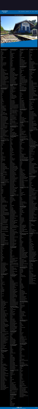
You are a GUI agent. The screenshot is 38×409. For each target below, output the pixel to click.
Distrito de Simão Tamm (32, 213)
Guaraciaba (2, 54)
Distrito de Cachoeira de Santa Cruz (5, 179)
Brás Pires (2, 145)
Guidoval (2, 250)
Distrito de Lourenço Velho (23, 388)
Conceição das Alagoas (12, 398)
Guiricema (2, 251)
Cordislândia (21, 307)
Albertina (21, 235)
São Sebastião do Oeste (22, 78)
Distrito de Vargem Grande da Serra (14, 74)
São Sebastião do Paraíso (22, 174)
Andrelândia (21, 346)
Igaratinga (21, 72)
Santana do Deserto (3, 305)
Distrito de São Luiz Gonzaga (23, 260)
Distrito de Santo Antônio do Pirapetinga (3, 173)
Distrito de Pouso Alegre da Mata (4, 73)
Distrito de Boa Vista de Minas (23, 87)
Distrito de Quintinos (31, 112)
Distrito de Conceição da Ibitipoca (4, 324)
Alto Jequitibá (2, 92)
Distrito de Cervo (21, 290)
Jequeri (1, 55)
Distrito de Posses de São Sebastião (24, 256)
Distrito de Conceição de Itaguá (13, 166)
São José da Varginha (12, 132)
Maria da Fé (21, 373)
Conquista (11, 399)
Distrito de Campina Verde (13, 384)
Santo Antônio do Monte (22, 76)
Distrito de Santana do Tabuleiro (4, 76)
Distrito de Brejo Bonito (31, 87)
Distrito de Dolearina (31, 89)
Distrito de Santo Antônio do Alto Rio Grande (24, 360)
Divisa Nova (21, 195)
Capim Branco (11, 55)
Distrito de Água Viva (3, 374)
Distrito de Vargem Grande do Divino (5, 212)
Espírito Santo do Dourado (23, 276)
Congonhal (21, 274)
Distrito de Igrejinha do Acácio (4, 269)
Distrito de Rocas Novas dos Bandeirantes (13, 261)
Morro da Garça (31, 243)
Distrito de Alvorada (3, 207)
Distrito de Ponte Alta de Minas (4, 209)
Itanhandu (21, 329)
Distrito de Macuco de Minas (32, 141)
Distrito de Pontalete (22, 230)
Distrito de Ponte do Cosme (32, 206)
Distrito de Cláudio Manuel (13, 287)
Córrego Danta (21, 52)
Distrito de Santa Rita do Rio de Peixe (14, 226)
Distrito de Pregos (3, 347)
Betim (10, 138)
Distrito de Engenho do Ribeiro (32, 275)
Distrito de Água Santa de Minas (4, 240)
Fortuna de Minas (12, 57)
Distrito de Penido (3, 322)
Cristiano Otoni (11, 312)
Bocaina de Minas (22, 348)
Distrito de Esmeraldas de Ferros (13, 225)
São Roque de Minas (22, 57)
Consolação (21, 368)
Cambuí (20, 273)
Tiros (29, 110)
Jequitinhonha (27, 11)
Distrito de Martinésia (12, 366)
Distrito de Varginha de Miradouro (4, 227)
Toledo (20, 289)
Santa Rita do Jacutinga (3, 304)
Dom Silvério (2, 53)
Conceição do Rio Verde (22, 327)
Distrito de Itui (2, 344)
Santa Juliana (30, 59)
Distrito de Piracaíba (12, 360)
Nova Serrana (21, 74)
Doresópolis (21, 53)
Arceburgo (21, 161)
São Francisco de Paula (22, 132)
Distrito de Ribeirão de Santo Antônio (5, 168)
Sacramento (30, 58)
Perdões (21, 116)
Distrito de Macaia (22, 133)
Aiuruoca (21, 345)
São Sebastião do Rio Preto (13, 97)
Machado (21, 197)
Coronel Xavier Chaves (31, 148)
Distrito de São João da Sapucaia (4, 375)
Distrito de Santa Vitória (12, 341)
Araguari (11, 346)
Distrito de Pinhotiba (3, 217)
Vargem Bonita (21, 59)
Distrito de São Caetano (12, 324)
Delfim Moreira (21, 370)
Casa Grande (11, 308)
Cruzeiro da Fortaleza (31, 72)
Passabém (11, 93)
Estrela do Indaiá (31, 265)
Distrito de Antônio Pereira (13, 294)
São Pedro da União (22, 173)
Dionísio (11, 202)
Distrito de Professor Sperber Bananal (3, 115)
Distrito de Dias (21, 382)
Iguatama (21, 54)
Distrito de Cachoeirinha (22, 60)
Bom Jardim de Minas (22, 349)
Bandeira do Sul (21, 237)
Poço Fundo (21, 199)
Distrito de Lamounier (22, 103)
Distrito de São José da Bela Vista (33, 128)
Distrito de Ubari (2, 272)
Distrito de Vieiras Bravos (22, 120)
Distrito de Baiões (22, 101)
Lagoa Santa (11, 148)
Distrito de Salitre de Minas (32, 93)
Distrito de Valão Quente (3, 385)
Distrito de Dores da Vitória (4, 228)
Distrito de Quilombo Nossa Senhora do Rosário (24, 232)
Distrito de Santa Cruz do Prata (23, 178)
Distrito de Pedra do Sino (32, 211)
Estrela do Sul (30, 74)
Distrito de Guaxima (12, 404)
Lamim (1, 151)
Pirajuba (11, 380)
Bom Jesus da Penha (22, 142)
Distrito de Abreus (3, 163)
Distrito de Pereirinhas (12, 325)
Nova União (11, 207)
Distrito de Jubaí (12, 405)
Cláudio (20, 69)
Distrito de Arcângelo (31, 166)
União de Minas (12, 383)
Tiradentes (30, 162)
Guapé (20, 215)
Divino (1, 188)
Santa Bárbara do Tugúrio (32, 188)
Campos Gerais (21, 211)
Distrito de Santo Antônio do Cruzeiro (33, 144)
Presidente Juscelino (31, 244)
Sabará (11, 156)
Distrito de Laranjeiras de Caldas (23, 253)
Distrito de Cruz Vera (22, 384)
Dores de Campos (31, 149)
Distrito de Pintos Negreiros (23, 389)
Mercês (1, 252)
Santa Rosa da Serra (31, 108)
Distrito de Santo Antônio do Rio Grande (13, 390)
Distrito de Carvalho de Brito (13, 190)
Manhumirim (2, 100)
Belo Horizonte (12, 137)
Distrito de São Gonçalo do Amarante (33, 167)
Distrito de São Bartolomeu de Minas (24, 177)
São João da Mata (22, 313)
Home (19, 11)
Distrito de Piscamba (3, 72)
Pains (20, 97)
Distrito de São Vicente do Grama (4, 74)
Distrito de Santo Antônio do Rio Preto (4, 230)
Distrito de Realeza (3, 124)
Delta (10, 400)
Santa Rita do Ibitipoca (3, 303)
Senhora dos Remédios (31, 189)
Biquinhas (30, 223)
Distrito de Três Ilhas (3, 312)
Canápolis (11, 348)
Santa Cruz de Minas (31, 158)
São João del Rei (31, 160)
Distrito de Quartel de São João (32, 283)
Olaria (1, 292)
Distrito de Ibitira (31, 281)
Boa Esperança (21, 208)
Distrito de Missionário (3, 164)
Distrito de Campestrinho (22, 250)
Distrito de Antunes (22, 86)
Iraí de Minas (30, 76)
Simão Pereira (2, 309)
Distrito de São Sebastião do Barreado (3, 349)
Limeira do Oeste (12, 379)
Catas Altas (11, 201)
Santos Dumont (2, 306)
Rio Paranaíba (30, 107)
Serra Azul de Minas (12, 98)
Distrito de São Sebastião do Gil (13, 326)
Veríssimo (11, 402)
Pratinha (30, 57)
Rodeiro (1, 255)
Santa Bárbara (11, 209)
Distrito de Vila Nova (3, 129)
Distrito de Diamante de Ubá (4, 270)
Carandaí (30, 184)
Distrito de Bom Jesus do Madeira (4, 219)
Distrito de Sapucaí (22, 259)
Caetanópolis (11, 54)
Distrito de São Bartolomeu (13, 305)
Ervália (1, 150)
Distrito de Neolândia (22, 105)
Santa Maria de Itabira (12, 210)
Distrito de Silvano (31, 96)
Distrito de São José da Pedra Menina (5, 213)
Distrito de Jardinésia (12, 362)
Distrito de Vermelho (3, 238)
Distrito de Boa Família (3, 234)
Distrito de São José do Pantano (23, 298)
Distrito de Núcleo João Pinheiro (13, 75)
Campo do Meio (21, 210)
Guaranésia (21, 163)
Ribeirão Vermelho (31, 140)
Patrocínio (30, 78)
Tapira (30, 60)
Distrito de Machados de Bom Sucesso (23, 134)
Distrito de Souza (12, 272)
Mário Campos (11, 149)
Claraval (20, 146)
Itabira (11, 204)
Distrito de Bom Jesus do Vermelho (5, 333)
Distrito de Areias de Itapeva (23, 296)
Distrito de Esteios (31, 279)
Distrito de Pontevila (22, 102)
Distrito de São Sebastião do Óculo (4, 77)
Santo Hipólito (30, 245)
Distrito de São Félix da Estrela (32, 91)
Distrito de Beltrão (31, 247)
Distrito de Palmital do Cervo (23, 226)
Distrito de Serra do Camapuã (13, 327)
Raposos (11, 153)
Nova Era (11, 206)
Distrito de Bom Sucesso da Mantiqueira (23, 385)
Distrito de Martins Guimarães (32, 278)
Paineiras (30, 226)
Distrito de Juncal (22, 295)
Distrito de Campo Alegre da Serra (33, 124)
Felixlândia (30, 239)
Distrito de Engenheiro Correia (13, 296)
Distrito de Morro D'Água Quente (14, 220)
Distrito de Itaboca (3, 335)
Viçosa (1, 162)
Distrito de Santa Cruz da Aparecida (24, 180)
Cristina (20, 369)
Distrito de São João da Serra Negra (33, 95)
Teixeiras (2, 161)
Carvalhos (21, 350)
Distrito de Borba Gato (12, 223)
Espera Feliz (2, 189)
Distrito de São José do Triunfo (4, 180)
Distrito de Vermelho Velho (4, 79)
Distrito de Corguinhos (22, 61)
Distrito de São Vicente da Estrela (4, 78)
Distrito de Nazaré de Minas (32, 143)
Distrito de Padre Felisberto (4, 166)
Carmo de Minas (21, 325)
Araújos (30, 262)
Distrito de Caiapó (3, 384)
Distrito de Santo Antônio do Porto (33, 164)
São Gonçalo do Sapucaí (22, 312)
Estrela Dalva (2, 356)
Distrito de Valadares (3, 323)
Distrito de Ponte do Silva (3, 122)
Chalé (1, 95)
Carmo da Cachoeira (22, 212)
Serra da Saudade (31, 274)
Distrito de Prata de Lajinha (4, 120)
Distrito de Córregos (12, 101)
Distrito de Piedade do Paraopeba (14, 167)
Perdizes (30, 56)
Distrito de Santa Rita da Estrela (32, 90)
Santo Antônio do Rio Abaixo (13, 96)
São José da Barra (22, 155)
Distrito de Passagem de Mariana (13, 291)
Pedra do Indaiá (21, 98)
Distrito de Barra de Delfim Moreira (24, 387)
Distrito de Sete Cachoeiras (13, 229)
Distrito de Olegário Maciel (23, 394)
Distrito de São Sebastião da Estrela (24, 138)
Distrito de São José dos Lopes (4, 326)
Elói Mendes (21, 214)
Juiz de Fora (2, 287)
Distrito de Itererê (22, 396)
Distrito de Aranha (12, 165)
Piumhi (20, 56)
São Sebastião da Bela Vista (23, 315)
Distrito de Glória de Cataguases (4, 370)
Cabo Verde (21, 162)
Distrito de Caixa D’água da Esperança (32, 173)
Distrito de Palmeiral (22, 251)
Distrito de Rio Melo (3, 177)
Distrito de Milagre (22, 181)
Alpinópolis (21, 141)
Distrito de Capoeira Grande (13, 134)
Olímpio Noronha (22, 332)
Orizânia (1, 196)
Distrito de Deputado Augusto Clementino (13, 119)
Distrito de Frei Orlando (31, 229)
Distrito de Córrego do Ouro (23, 225)
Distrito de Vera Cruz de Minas (13, 188)
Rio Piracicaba (11, 208)
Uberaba (11, 401)
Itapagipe (11, 377)
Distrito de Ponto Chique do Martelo (33, 207)
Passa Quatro (21, 333)
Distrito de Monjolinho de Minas (32, 114)
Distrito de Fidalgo (12, 186)
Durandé (2, 96)
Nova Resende (21, 172)
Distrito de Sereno (3, 371)
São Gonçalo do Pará (22, 77)
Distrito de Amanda (12, 72)
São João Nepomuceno (3, 307)
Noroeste (36, 11)
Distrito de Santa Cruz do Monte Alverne (4, 225)
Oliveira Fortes (2, 293)
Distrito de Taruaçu (3, 346)
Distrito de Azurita (12, 183)
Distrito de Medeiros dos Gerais (13, 271)
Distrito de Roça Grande (3, 345)
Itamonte (21, 328)
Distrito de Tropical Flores (22, 297)
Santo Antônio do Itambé (13, 95)
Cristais (20, 115)
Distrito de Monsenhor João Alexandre (23, 83)
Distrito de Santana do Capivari (23, 342)
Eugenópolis (2, 190)
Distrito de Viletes (2, 211)
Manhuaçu (2, 99)
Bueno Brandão (21, 271)
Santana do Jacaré (22, 117)
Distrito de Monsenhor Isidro (13, 328)
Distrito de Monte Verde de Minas (4, 321)
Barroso (30, 181)
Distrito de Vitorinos (3, 165)
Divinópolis (21, 71)
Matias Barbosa (2, 291)
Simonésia (2, 111)
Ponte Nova (2, 58)
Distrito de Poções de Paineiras (32, 230)
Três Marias (30, 228)
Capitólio (21, 144)
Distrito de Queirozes (3, 218)
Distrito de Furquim (12, 288)
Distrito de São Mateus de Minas (23, 293)
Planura (11, 381)
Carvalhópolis (21, 193)
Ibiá (29, 53)
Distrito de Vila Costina (22, 106)
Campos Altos (30, 52)
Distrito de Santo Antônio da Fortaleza (13, 228)
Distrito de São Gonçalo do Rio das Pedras (14, 123)
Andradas (21, 236)
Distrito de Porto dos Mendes (23, 118)
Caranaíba (30, 183)
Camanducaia (21, 272)
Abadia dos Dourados (31, 61)
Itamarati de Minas (3, 357)
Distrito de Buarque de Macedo (13, 323)
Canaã (1, 147)
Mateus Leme (11, 150)
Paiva (1, 294)
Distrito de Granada (3, 112)
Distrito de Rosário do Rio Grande (33, 142)
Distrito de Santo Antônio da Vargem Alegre (14, 264)
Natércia (21, 309)
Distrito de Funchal (31, 126)
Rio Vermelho (11, 94)
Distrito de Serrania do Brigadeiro (4, 226)
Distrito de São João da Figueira (4, 118)
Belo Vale (11, 248)
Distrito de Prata (12, 361)
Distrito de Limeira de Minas (32, 113)
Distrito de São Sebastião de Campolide (32, 195)
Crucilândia (11, 250)
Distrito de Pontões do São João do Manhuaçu (4, 136)
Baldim (11, 52)
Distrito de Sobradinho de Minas (23, 229)
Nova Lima (11, 151)
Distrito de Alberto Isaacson (32, 280)
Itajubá (20, 372)
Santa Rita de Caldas (22, 248)
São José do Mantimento (3, 110)
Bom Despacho (31, 263)
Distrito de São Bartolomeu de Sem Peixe (4, 85)
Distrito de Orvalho (3, 328)
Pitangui (11, 131)
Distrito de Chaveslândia (12, 342)
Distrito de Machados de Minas (13, 269)
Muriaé (1, 195)
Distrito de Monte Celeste (3, 268)
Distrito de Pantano (22, 294)
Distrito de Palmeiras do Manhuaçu (4, 123)
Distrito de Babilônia (22, 156)
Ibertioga (30, 186)
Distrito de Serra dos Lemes (23, 176)
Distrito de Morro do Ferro (23, 137)
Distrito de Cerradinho (22, 119)
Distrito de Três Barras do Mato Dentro (13, 113)
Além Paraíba (2, 352)
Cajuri (1, 146)
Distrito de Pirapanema (3, 237)
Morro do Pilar (11, 92)
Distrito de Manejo (3, 327)
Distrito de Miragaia (3, 271)
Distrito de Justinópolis (12, 189)
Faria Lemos (2, 191)
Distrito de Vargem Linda (13, 244)
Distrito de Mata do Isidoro (23, 390)
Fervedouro (2, 192)
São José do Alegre (22, 314)
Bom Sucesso (21, 123)
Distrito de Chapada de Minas (32, 88)
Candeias (21, 114)
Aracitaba (2, 275)
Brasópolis (21, 367)
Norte (30, 11)
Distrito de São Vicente (12, 73)
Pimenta (20, 99)
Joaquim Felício (31, 241)
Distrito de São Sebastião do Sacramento (3, 128)
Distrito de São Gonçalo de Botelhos (24, 252)
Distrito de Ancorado (3, 239)
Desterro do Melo (31, 185)
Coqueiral (21, 213)
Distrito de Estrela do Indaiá (32, 276)
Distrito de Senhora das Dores (32, 204)
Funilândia (11, 58)
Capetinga (21, 143)
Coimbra (1, 149)
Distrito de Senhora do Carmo (13, 231)
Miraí (1, 194)
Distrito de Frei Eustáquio (22, 227)
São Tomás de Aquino (22, 175)
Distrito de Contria (31, 248)
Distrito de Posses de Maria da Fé (23, 391)
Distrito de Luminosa (22, 383)
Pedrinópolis (30, 55)
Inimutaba (30, 240)
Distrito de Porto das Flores (4, 310)
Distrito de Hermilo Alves (32, 210)
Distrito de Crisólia (22, 262)
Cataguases (2, 354)
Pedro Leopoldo (12, 152)
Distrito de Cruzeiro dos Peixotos (13, 365)
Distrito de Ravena (12, 192)
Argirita (1, 353)
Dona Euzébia (2, 355)
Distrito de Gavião (3, 216)
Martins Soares (2, 101)
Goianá (1, 285)
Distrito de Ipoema (12, 230)
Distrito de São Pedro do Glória (4, 220)
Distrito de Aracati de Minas (4, 368)
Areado (20, 191)
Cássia (20, 145)
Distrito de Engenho (12, 245)
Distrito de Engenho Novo (3, 329)
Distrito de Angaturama (3, 386)
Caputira (1, 94)
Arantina (21, 347)
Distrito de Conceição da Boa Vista (4, 387)
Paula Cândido (2, 152)
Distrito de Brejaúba (12, 100)
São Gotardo (30, 109)
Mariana (11, 278)
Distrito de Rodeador (31, 257)
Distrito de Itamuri (3, 236)
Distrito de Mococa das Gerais (23, 261)
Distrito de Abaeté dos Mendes (32, 123)
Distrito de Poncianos (12, 403)
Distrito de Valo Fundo (31, 259)
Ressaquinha (30, 187)
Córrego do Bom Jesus (22, 275)
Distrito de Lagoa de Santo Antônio (14, 187)
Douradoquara (30, 73)
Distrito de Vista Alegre (3, 372)
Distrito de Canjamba (31, 212)
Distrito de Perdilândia (12, 343)
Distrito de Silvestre (3, 178)
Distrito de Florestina (12, 359)
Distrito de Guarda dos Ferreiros (32, 127)
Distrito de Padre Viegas (12, 290)
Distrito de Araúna (22, 228)
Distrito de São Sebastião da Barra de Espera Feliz (4, 215)
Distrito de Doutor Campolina (13, 78)
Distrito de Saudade (3, 330)
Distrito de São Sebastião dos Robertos (23, 258)
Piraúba (1, 253)
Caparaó (1, 93)
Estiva (20, 277)
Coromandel (30, 71)
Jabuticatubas (11, 60)
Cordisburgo (11, 56)
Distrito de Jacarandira (31, 165)
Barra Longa (2, 52)
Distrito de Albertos (22, 100)
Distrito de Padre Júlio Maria (4, 113)
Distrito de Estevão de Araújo (4, 167)
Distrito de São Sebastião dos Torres (33, 208)
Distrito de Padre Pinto (12, 233)
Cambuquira (21, 324)
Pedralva (21, 310)
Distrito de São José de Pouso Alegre (33, 190)
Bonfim (11, 249)
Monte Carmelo (31, 77)
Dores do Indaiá (31, 264)
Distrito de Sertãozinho (22, 291)
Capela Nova (30, 182)
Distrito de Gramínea (22, 249)
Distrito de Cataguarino (3, 369)
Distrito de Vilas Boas (3, 267)
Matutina (30, 105)
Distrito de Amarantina (12, 293)
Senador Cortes (2, 308)
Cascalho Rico (11, 349)
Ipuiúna (20, 280)
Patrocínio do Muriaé (3, 197)
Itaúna (20, 73)
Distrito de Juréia (21, 179)
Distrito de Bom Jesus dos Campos (24, 158)
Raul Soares (2, 59)
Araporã (11, 347)
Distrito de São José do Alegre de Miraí (4, 232)
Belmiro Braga (2, 276)
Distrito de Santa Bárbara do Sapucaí (24, 395)
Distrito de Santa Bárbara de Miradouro (3, 223)
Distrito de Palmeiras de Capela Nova (33, 209)
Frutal (10, 376)
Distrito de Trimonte (3, 389)
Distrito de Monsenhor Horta (13, 289)
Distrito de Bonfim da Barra (4, 70)
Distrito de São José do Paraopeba (14, 168)
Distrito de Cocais (12, 219)
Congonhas (11, 310)
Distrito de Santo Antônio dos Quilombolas (3, 175)
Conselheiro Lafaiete (12, 311)
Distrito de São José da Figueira (4, 119)
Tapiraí (20, 58)
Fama (20, 196)
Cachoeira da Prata (12, 53)
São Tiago (30, 161)
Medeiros (21, 55)
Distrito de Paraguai (3, 169)
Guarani (1, 249)
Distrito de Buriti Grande (32, 282)
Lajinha (1, 97)
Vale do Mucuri (23, 11)
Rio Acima (11, 155)
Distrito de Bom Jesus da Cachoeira (5, 235)
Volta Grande (2, 366)
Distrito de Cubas (12, 224)
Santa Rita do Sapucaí (22, 311)
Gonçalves (21, 279)
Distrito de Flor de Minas (13, 340)
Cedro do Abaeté (31, 224)
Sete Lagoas (11, 71)
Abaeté (30, 222)
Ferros (11, 203)
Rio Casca (2, 60)
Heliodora (21, 308)
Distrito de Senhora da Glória (32, 258)
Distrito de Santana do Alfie (13, 243)
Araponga (2, 144)
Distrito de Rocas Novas (12, 172)
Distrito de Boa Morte (12, 259)
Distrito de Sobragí (3, 311)
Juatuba (11, 147)
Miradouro (2, 193)
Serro (10, 99)
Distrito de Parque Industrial (13, 174)
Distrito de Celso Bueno (31, 92)
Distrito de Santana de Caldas (23, 254)
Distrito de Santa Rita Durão (13, 292)
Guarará (1, 286)
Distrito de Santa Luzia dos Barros (33, 94)
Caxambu (21, 326)
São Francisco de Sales (12, 382)
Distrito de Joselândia (12, 329)
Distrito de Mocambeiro (12, 79)
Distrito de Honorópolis (12, 385)
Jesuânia (21, 330)
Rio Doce (33, 11)
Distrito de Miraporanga (12, 367)
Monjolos (30, 242)
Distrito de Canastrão (31, 111)
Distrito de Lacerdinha (3, 208)
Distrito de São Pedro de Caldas (23, 255)
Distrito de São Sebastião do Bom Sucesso (14, 108)
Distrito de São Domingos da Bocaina (5, 325)
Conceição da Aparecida (22, 194)
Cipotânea (2, 148)
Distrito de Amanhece (12, 358)
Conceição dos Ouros (22, 306)
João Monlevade (12, 205)
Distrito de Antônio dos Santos (13, 169)
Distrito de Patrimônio (12, 363)
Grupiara (30, 75)
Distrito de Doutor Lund (12, 185)
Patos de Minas (31, 106)
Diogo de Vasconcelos (12, 276)
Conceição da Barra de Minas (32, 147)
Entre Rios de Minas (12, 314)
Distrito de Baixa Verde (12, 221)
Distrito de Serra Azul (12, 184)
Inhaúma (11, 59)
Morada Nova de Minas (31, 225)
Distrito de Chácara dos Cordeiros (14, 260)
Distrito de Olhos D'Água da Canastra (24, 157)
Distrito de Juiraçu (12, 242)
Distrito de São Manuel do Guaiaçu (4, 373)
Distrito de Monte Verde (22, 292)
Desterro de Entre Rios (12, 313)
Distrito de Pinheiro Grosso (32, 205)
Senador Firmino (2, 257)
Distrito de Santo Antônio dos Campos (23, 85)
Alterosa (21, 190)
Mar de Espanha (2, 289)
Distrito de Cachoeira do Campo (13, 295)
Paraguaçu (21, 198)
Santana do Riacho (12, 70)
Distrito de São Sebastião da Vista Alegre (4, 332)
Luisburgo (2, 98)
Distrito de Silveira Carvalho (4, 206)
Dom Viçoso (21, 371)
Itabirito (11, 277)
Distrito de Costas (22, 393)
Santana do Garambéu (31, 159)
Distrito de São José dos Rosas (23, 88)
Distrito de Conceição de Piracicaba (14, 232)
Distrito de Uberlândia (12, 364)
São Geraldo (2, 256)
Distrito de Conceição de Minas (13, 222)
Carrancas (30, 131)
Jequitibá (11, 61)
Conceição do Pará (22, 70)
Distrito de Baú (30, 277)
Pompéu (30, 227)
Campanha (21, 209)
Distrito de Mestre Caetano (13, 191)
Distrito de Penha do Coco (3, 116)
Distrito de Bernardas (12, 273)
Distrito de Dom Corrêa (3, 121)
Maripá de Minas (2, 290)
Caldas (20, 239)
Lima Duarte (2, 288)
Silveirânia (2, 258)
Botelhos (21, 238)
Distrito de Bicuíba (3, 75)
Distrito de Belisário (3, 233)
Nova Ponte (30, 54)
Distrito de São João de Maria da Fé (24, 392)
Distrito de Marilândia (22, 104)
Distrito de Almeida (12, 76)
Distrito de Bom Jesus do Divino (4, 210)
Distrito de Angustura (3, 367)
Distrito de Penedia (12, 171)
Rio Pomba (2, 254)
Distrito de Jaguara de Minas (13, 133)
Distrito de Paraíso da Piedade (32, 163)
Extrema (21, 278)
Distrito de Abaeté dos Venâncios (33, 125)
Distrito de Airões (2, 170)
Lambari (20, 331)
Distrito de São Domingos (3, 388)
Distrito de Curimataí (31, 246)
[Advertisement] (19, 4)
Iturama (11, 378)
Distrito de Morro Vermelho (13, 170)
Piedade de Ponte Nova (3, 57)
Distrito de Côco (12, 270)
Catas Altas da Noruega (12, 309)
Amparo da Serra (3, 143)
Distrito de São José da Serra (13, 77)
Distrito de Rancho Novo (13, 173)
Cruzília (20, 351)
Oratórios (2, 56)
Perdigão (21, 75)
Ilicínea (20, 216)
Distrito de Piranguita (3, 176)
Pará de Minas (11, 130)
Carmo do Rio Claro (22, 192)
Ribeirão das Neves (12, 154)
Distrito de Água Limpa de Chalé (4, 117)
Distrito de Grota (2, 71)
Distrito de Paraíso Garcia (3, 334)
